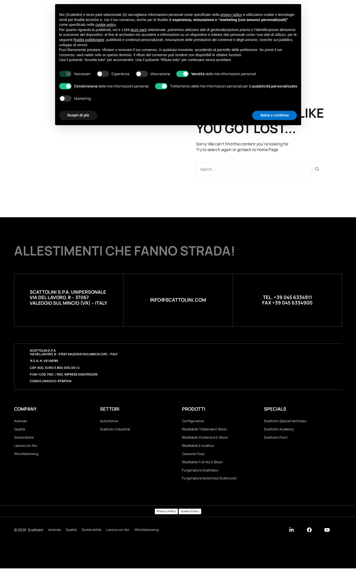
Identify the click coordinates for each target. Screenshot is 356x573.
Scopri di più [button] (78, 115)
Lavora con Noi (25, 447)
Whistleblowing (26, 456)
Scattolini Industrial (115, 429)
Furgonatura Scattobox (200, 473)
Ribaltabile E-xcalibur (198, 447)
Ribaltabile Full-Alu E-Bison (202, 464)
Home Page (267, 149)
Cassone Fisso (193, 456)
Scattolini (35, 534)
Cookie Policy (190, 515)
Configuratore (193, 421)
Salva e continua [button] (274, 115)
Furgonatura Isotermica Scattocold (209, 482)
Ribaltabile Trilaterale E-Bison (204, 429)
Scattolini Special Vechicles (285, 421)
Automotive (109, 421)
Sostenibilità (24, 438)
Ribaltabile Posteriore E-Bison (205, 438)
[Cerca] (317, 169)
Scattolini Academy (279, 429)
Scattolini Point (276, 438)
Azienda (20, 421)
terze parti (138, 30)
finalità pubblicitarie (89, 40)
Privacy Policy (166, 515)
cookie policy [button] (105, 25)
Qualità (19, 429)
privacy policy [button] (231, 15)
